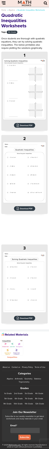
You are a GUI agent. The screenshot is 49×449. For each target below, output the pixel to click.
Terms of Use (40, 367)
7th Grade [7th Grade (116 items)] (29, 399)
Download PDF (26, 125)
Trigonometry (24, 382)
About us (6, 367)
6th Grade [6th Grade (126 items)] (19, 399)
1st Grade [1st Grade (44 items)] (8, 393)
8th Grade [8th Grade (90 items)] (39, 399)
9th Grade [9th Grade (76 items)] (7, 404)
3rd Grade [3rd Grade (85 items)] (29, 393)
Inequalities (12, 357)
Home (3, 10)
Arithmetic (19, 379)
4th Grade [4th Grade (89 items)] (39, 393)
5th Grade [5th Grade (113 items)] (8, 399)
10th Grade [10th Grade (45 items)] (18, 404)
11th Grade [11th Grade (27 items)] (29, 404)
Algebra (12, 10)
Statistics (37, 379)
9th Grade (12, 32)
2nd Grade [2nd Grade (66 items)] (18, 393)
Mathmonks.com (14, 445)
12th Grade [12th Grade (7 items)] (39, 404)
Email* (25, 428)
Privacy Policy (27, 367)
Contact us (16, 367)
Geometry (28, 379)
